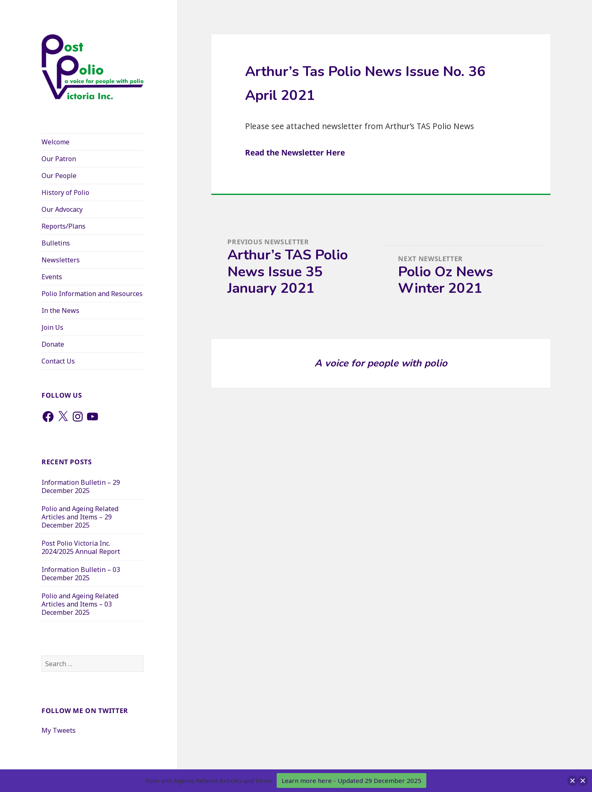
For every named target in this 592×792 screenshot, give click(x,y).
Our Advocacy (62, 209)
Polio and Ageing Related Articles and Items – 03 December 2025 (80, 604)
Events (52, 276)
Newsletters (61, 259)
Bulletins (56, 243)
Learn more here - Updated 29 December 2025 (351, 780)
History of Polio (65, 192)
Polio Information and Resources (92, 293)
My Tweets (59, 730)
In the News (60, 310)
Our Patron (59, 158)
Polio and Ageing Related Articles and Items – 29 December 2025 (80, 517)
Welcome (55, 141)
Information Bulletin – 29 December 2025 (81, 486)
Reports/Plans (64, 226)
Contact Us (58, 361)
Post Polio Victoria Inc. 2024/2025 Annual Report (81, 547)
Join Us (52, 327)
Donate (53, 344)
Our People (59, 175)
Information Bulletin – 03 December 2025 (81, 573)
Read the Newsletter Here (295, 152)
